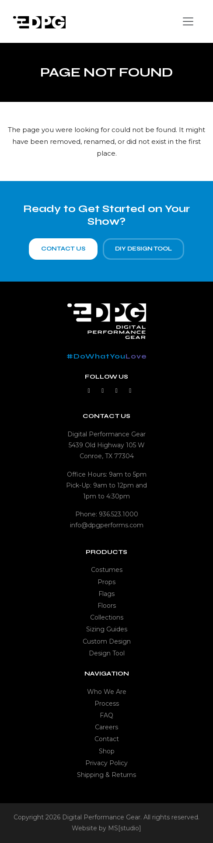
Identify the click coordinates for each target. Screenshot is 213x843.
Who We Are (106, 692)
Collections (106, 617)
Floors (107, 606)
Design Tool (107, 653)
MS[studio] (124, 828)
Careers (106, 727)
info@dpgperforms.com (106, 525)
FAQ (106, 715)
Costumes (106, 570)
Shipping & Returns (106, 775)
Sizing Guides (106, 629)
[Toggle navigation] (188, 21)
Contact (106, 739)
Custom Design (107, 641)
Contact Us (63, 248)
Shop (107, 751)
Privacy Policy (106, 763)
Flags (106, 594)
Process (106, 703)
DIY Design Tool (143, 248)
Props (106, 582)
